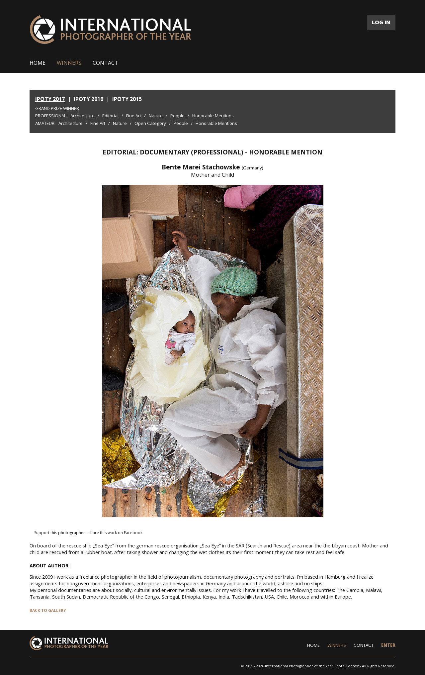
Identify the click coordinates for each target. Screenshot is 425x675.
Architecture (82, 116)
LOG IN (381, 22)
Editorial (110, 116)
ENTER (388, 645)
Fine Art (133, 116)
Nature (156, 116)
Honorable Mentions (213, 116)
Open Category (150, 123)
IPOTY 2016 (88, 99)
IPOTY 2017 (50, 99)
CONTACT (105, 62)
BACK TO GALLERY (48, 610)
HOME (37, 62)
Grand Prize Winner (57, 108)
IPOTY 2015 (127, 99)
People (177, 116)
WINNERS (69, 62)
